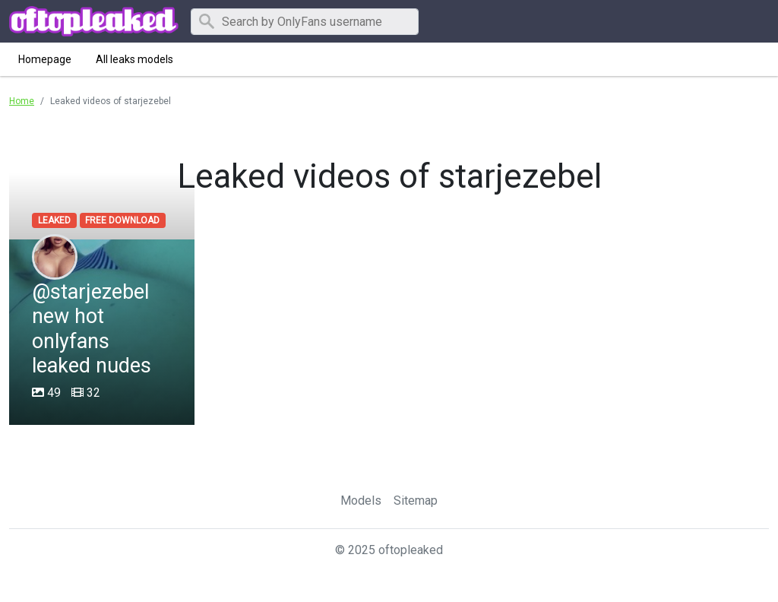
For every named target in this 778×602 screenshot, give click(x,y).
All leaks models (134, 59)
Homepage (44, 59)
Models (360, 500)
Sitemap (416, 500)
